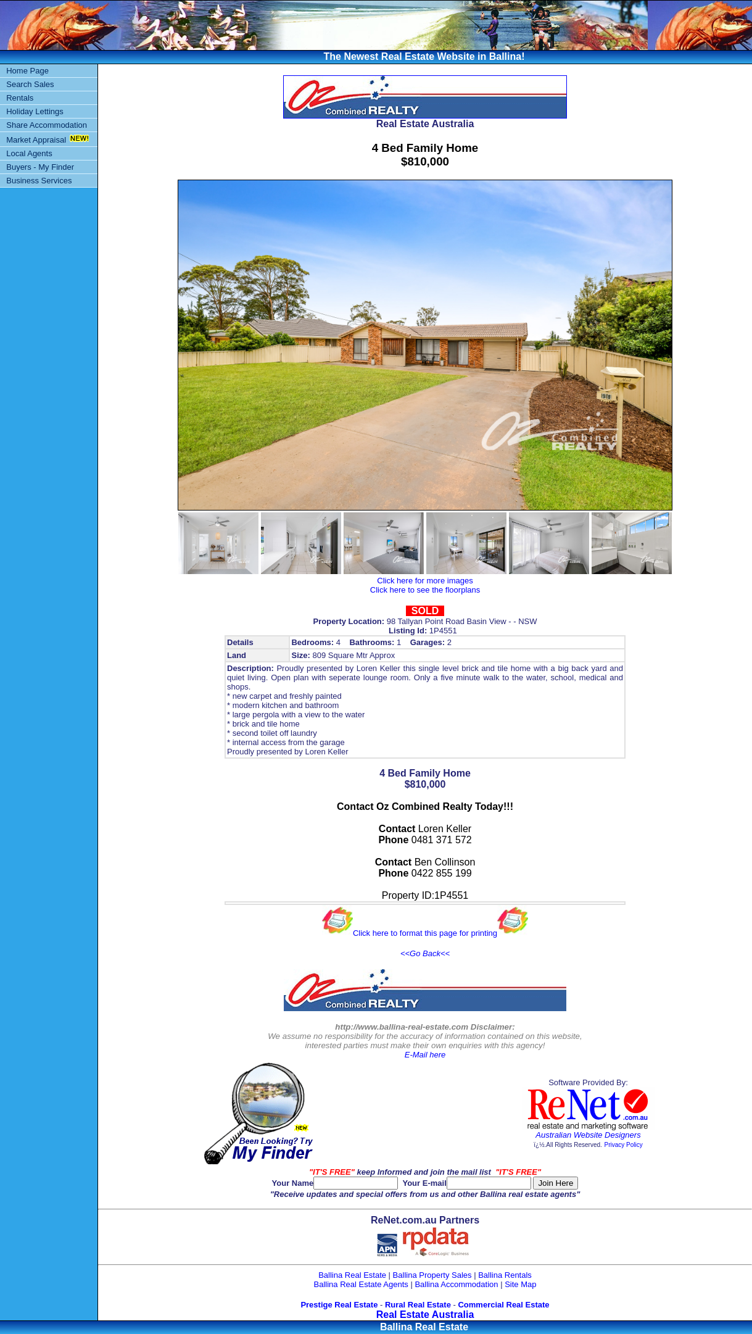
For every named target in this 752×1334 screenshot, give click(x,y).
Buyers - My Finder (40, 167)
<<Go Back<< (425, 953)
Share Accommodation (46, 125)
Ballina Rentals (505, 1275)
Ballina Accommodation (456, 1284)
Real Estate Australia (425, 1314)
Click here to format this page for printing (425, 933)
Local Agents (29, 153)
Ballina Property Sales (432, 1275)
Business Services (39, 180)
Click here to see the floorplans (425, 589)
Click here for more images (425, 580)
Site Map (520, 1284)
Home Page (27, 70)
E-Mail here (425, 1054)
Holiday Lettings (35, 111)
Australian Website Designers (587, 1135)
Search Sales (30, 84)
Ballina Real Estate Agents (361, 1284)
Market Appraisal (36, 139)
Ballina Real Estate (352, 1275)
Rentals (19, 97)
